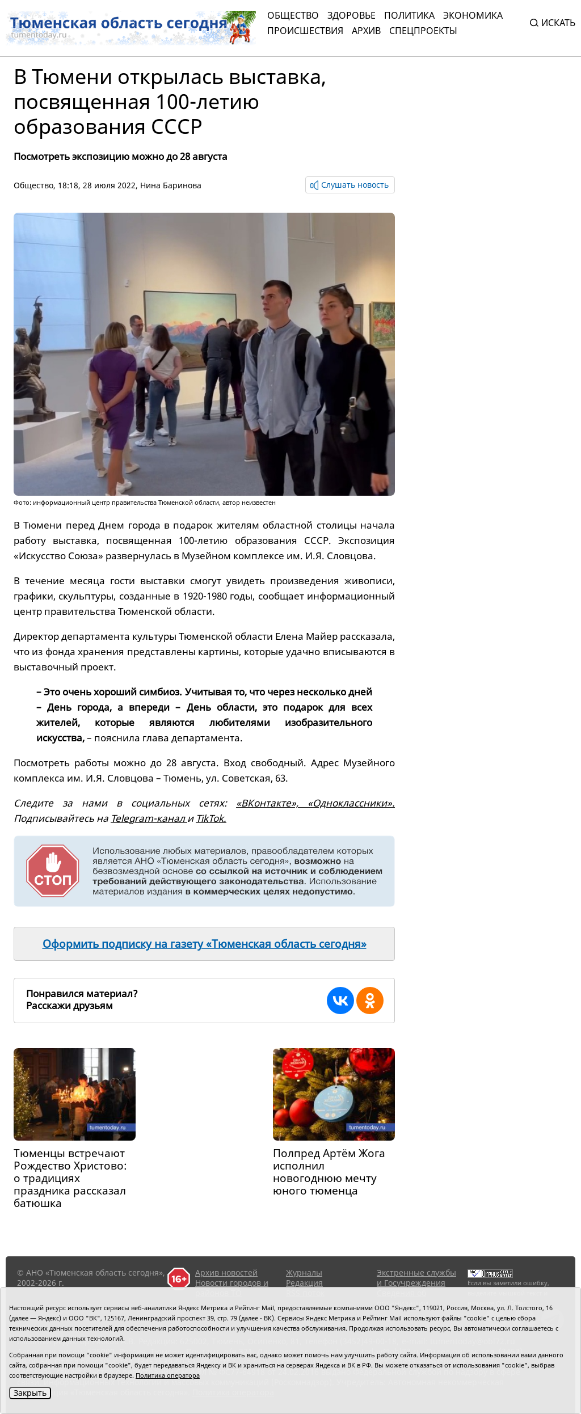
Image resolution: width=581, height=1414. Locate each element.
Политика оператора (168, 1375)
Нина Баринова (170, 185)
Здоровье (351, 15)
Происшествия (305, 30)
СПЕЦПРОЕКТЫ (423, 30)
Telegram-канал (149, 818)
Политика (409, 15)
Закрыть (30, 1392)
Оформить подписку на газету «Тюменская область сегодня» (205, 943)
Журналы (304, 1272)
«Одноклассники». (351, 802)
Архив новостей (226, 1272)
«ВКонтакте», (272, 802)
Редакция (304, 1282)
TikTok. (211, 818)
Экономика (473, 15)
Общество (293, 15)
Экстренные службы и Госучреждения (416, 1277)
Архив (366, 30)
